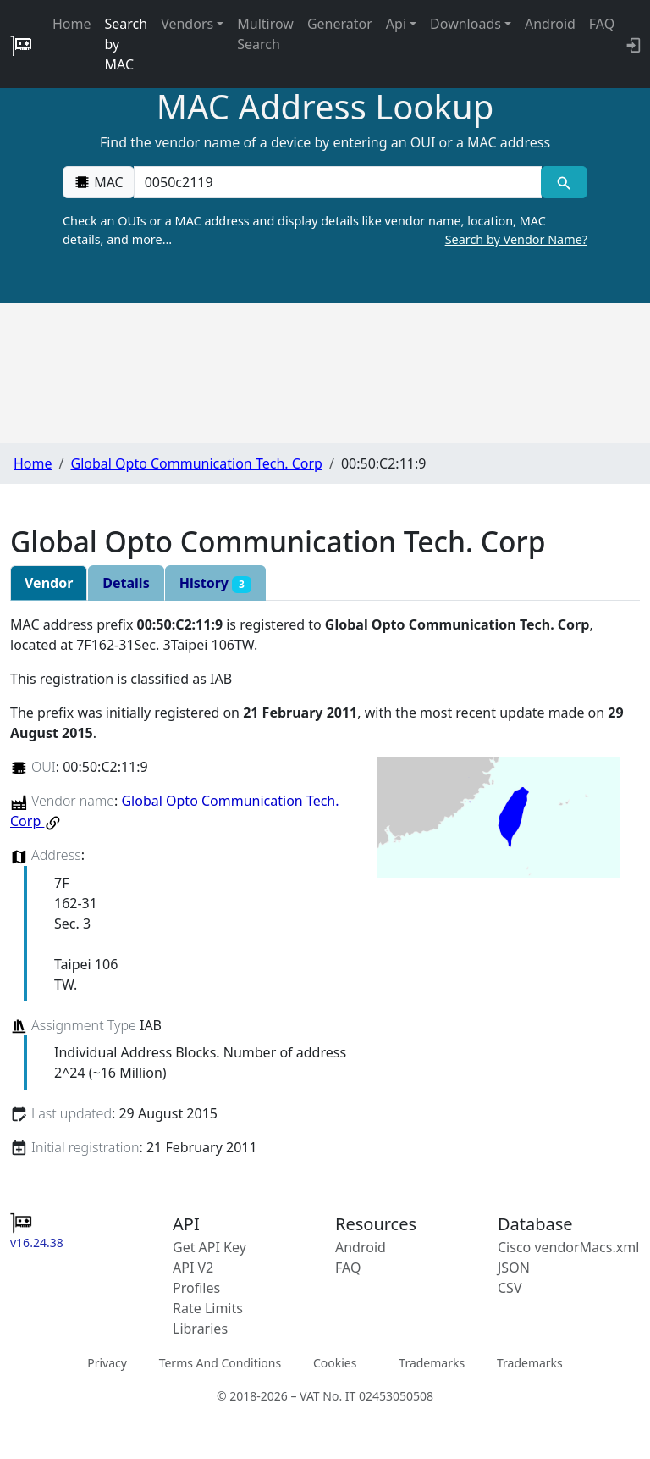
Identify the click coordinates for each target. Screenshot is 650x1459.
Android (550, 23)
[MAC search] (564, 182)
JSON (514, 1267)
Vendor (49, 583)
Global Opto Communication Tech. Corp (196, 463)
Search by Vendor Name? (516, 239)
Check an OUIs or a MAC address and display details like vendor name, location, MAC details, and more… (325, 230)
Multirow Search (265, 33)
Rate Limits (208, 1308)
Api (396, 23)
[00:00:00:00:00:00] (338, 182)
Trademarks (432, 1363)
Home (71, 23)
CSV (510, 1288)
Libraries (200, 1328)
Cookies (334, 1363)
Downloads (465, 23)
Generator (339, 23)
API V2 (193, 1267)
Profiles (196, 1288)
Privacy (107, 1363)
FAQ (601, 23)
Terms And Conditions (220, 1363)
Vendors (187, 23)
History (215, 583)
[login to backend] (631, 44)
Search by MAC (126, 44)
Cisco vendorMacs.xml (568, 1247)
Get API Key (209, 1247)
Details (125, 583)
